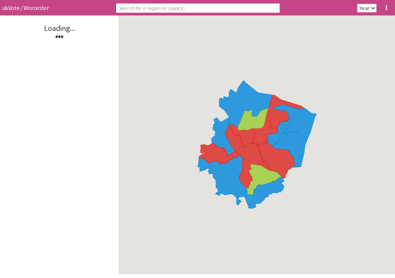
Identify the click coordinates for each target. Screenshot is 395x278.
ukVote (10, 8)
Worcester (36, 8)
